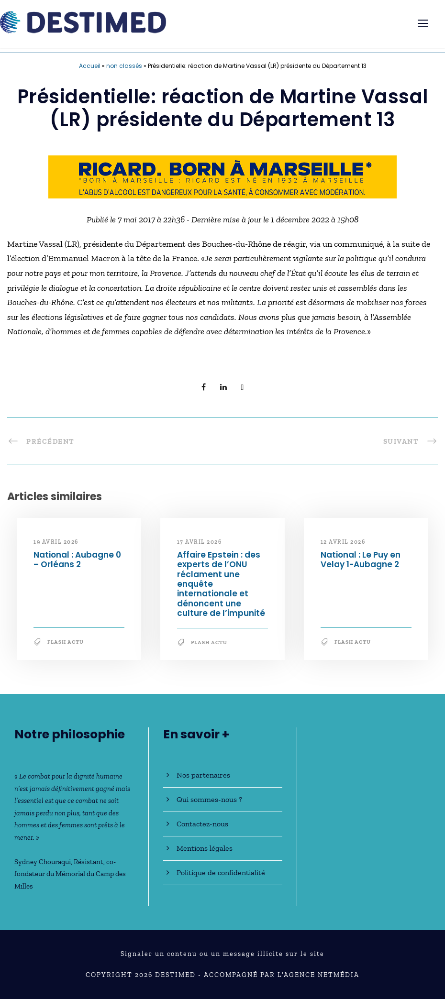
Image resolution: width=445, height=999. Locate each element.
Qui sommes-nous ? (209, 799)
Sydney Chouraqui (42, 861)
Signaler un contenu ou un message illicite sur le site (222, 954)
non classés (124, 66)
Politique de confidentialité (221, 872)
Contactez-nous (202, 823)
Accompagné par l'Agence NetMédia (281, 975)
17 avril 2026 (199, 541)
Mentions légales (205, 848)
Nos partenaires (203, 774)
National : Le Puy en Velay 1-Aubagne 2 (360, 559)
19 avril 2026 (55, 541)
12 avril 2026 (343, 541)
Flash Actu (65, 642)
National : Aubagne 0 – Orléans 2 (77, 559)
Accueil (89, 66)
